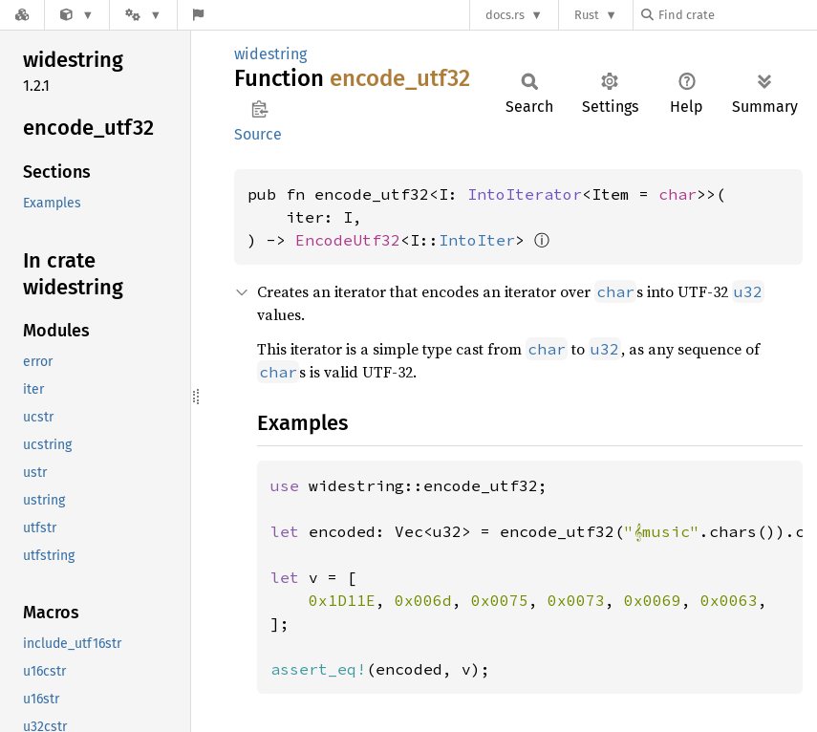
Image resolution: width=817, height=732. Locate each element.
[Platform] (143, 15)
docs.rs (505, 15)
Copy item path (259, 109)
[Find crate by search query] (736, 15)
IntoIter (477, 239)
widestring (270, 54)
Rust (586, 15)
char (677, 194)
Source (258, 134)
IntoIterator (524, 194)
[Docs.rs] (22, 15)
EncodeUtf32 (347, 239)
